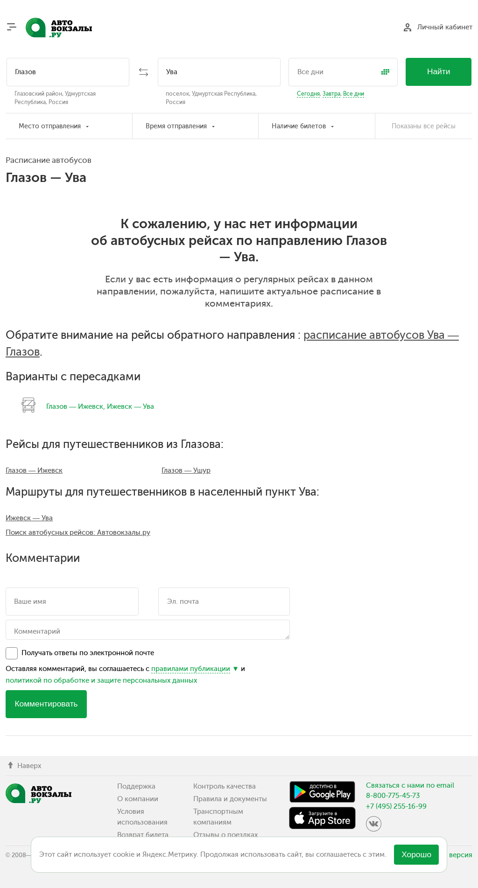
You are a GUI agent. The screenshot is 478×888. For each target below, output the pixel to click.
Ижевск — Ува (130, 406)
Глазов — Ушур (186, 470)
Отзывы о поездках (225, 835)
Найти (438, 71)
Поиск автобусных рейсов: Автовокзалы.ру (78, 532)
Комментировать (45, 703)
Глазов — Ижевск (74, 406)
